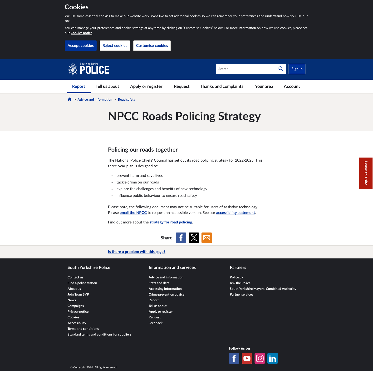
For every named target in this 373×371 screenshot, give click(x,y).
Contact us (75, 277)
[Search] (281, 69)
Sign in (297, 69)
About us (74, 289)
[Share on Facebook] (181, 237)
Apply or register (161, 311)
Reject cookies (115, 46)
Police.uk (236, 277)
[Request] (182, 86)
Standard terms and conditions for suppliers (99, 334)
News (72, 300)
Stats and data (159, 283)
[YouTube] (247, 358)
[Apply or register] (147, 86)
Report (154, 300)
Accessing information (165, 289)
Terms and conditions (83, 329)
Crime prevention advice (166, 294)
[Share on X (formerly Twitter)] (194, 237)
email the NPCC (133, 213)
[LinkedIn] (272, 358)
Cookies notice (81, 33)
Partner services (241, 294)
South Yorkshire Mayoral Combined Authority (263, 289)
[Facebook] (234, 358)
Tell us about (158, 306)
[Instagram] (260, 358)
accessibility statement (235, 213)
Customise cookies (152, 46)
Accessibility (77, 323)
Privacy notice (78, 311)
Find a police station (82, 283)
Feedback (155, 323)
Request (155, 317)
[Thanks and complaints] (222, 86)
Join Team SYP (78, 294)
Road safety (126, 99)
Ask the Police (240, 283)
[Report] (79, 86)
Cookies (73, 317)
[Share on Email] (206, 237)
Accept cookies (81, 46)
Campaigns (76, 306)
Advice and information (95, 99)
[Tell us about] (108, 86)
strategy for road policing (171, 222)
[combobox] (251, 69)
